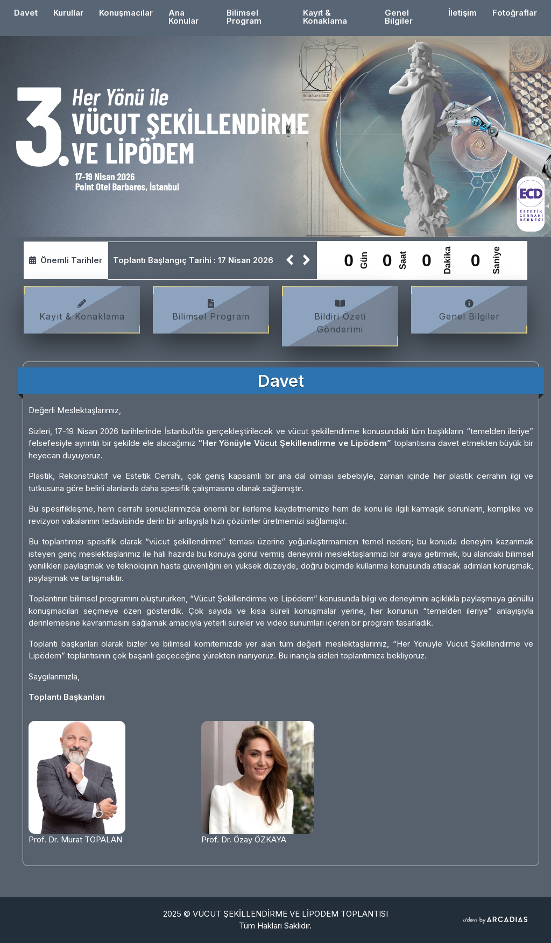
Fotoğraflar (514, 13)
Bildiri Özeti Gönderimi (340, 319)
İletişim (462, 13)
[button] (289, 260)
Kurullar (68, 13)
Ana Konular (183, 17)
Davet (29, 12)
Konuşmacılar (126, 13)
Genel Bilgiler (399, 17)
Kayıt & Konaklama (325, 17)
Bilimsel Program (244, 17)
